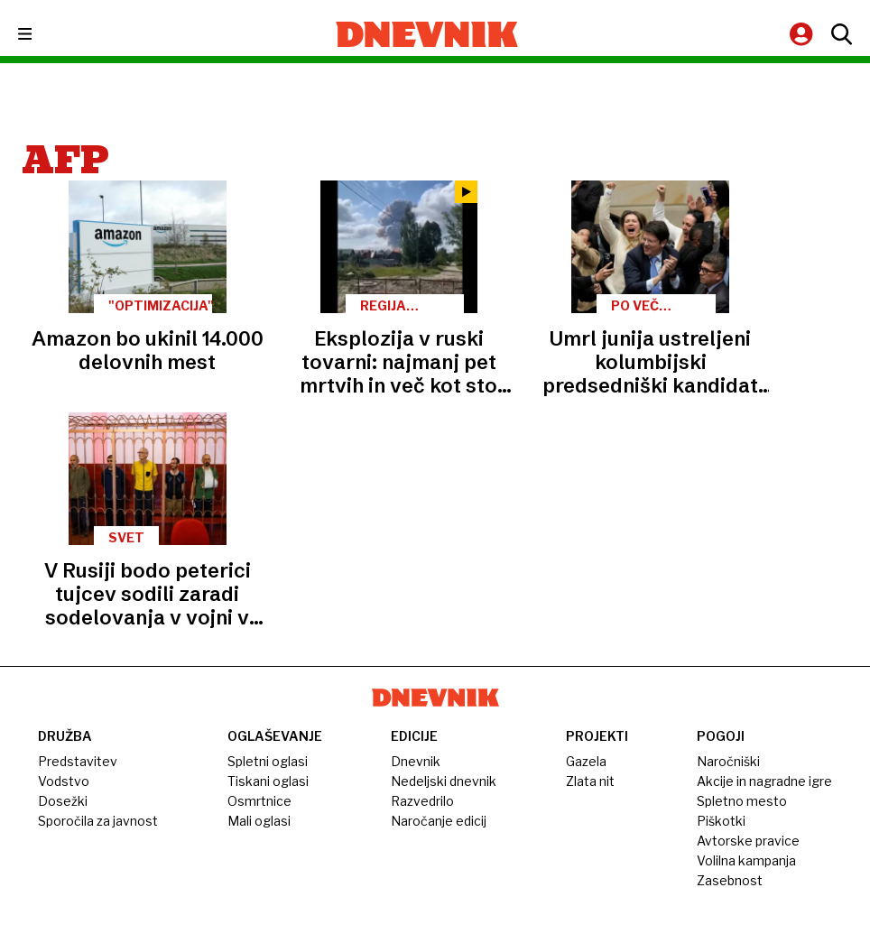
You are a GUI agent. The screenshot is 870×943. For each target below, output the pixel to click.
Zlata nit (590, 781)
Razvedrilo (422, 801)
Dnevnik (415, 761)
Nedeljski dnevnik (443, 781)
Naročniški (728, 761)
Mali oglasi (259, 820)
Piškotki (721, 820)
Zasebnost (730, 880)
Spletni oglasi (267, 761)
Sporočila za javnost (98, 820)
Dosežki (63, 801)
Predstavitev (77, 761)
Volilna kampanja (746, 860)
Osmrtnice (259, 801)
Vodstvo (63, 781)
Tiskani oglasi (268, 781)
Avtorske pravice (748, 840)
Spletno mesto (742, 801)
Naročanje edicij (438, 820)
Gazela (586, 761)
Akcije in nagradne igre (764, 781)
